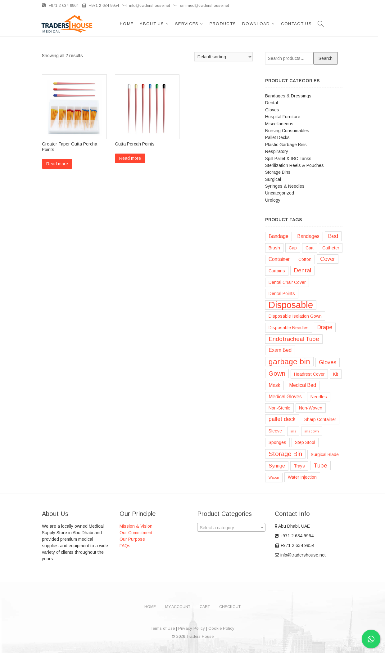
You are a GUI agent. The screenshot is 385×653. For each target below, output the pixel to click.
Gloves (272, 109)
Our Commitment (136, 532)
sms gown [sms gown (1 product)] (312, 431)
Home (130, 23)
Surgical (273, 179)
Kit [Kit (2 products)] (335, 374)
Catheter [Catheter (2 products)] (330, 247)
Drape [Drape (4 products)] (324, 327)
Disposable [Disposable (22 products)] (291, 305)
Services (190, 23)
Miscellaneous (279, 123)
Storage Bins (278, 172)
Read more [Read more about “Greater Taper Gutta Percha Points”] (57, 163)
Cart (205, 607)
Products (226, 23)
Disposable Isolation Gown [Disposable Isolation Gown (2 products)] (295, 316)
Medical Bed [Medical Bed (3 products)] (302, 385)
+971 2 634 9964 (60, 5)
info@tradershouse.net (146, 5)
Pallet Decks (277, 137)
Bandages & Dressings (288, 95)
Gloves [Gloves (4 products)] (327, 362)
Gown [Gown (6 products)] (277, 373)
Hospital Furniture (282, 116)
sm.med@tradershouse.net (201, 5)
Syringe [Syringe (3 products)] (277, 465)
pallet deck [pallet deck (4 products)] (282, 419)
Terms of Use (163, 628)
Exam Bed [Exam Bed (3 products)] (280, 350)
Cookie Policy (221, 628)
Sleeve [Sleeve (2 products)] (275, 430)
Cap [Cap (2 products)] (293, 247)
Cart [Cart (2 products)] (310, 247)
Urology (272, 200)
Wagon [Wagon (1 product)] (274, 477)
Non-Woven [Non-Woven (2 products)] (310, 407)
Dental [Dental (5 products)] (302, 270)
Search (326, 58)
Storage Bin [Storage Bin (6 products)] (285, 453)
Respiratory (276, 151)
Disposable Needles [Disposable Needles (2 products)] (289, 327)
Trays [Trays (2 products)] (299, 465)
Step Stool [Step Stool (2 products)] (305, 442)
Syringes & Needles (285, 186)
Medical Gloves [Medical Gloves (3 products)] (285, 396)
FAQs (125, 545)
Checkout (230, 607)
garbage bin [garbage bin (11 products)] (289, 361)
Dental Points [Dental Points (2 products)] (282, 293)
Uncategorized (279, 192)
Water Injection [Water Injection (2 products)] (302, 477)
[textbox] (231, 527)
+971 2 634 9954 (100, 5)
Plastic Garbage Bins (286, 144)
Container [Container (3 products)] (279, 259)
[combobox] (231, 527)
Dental (271, 102)
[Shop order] (223, 56)
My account (177, 607)
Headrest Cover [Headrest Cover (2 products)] (309, 374)
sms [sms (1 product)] (293, 431)
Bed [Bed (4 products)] (333, 236)
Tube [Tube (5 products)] (320, 465)
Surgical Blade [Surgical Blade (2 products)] (325, 454)
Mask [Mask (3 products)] (274, 385)
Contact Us (299, 23)
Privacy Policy (191, 628)
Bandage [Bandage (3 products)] (278, 236)
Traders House (200, 636)
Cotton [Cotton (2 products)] (304, 259)
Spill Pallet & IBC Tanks (288, 158)
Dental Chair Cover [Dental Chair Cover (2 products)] (287, 282)
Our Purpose (132, 539)
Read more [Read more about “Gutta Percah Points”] (130, 158)
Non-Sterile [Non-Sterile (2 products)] (279, 407)
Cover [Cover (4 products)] (327, 259)
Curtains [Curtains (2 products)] (277, 270)
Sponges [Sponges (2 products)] (277, 442)
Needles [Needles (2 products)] (318, 396)
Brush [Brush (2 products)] (274, 247)
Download (259, 23)
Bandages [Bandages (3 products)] (308, 236)
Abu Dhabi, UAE (292, 526)
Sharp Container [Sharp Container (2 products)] (320, 419)
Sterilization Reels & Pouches (294, 165)
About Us (155, 23)
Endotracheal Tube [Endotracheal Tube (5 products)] (294, 339)
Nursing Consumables (287, 130)
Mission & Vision (136, 526)
